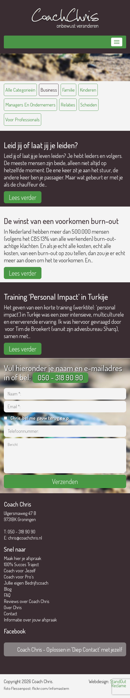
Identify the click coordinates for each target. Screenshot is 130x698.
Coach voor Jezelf (20, 570)
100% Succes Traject (21, 564)
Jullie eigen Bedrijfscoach (26, 583)
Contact (10, 613)
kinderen (88, 90)
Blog (8, 589)
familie (68, 90)
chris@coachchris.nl (25, 538)
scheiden (88, 104)
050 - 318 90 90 (60, 377)
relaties (68, 104)
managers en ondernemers (30, 104)
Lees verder (22, 197)
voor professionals (22, 119)
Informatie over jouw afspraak (30, 619)
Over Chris (13, 607)
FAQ (7, 595)
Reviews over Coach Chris (26, 601)
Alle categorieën (20, 90)
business (48, 90)
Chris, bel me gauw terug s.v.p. (40, 418)
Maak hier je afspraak (22, 558)
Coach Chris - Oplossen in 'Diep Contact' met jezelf (69, 649)
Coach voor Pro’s (19, 576)
